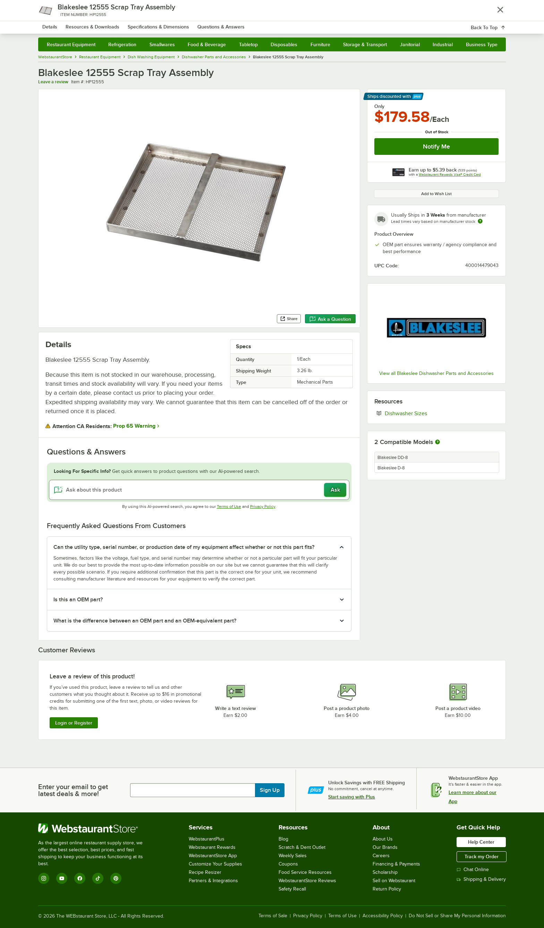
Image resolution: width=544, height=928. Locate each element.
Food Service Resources (305, 872)
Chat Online (473, 869)
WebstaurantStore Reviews (307, 880)
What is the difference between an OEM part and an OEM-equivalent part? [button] (144, 621)
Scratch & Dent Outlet (302, 847)
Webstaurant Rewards (212, 847)
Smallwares (162, 44)
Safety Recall (292, 889)
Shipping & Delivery (481, 879)
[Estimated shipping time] (480, 221)
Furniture (320, 44)
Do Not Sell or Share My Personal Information (457, 915)
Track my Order (482, 856)
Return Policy (387, 889)
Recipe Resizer (205, 872)
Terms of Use (229, 506)
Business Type (482, 44)
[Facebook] (79, 878)
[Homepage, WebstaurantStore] (96, 24)
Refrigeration (122, 44)
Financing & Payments (396, 864)
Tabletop (248, 44)
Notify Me (436, 146)
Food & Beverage (207, 44)
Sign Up (270, 790)
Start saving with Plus (351, 797)
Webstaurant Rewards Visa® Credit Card (450, 174)
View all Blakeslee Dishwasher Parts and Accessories (436, 373)
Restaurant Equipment (71, 44)
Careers (381, 855)
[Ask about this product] (199, 490)
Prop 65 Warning (134, 426)
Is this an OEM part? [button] (78, 599)
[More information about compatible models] (437, 442)
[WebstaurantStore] (95, 828)
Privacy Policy (262, 506)
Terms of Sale (272, 915)
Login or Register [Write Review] (73, 723)
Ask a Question (330, 319)
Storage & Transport (365, 44)
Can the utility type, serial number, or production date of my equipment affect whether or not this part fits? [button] (183, 547)
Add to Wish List (436, 193)
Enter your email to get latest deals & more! (73, 790)
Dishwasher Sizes (427, 413)
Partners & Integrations (213, 880)
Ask (335, 490)
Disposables (284, 44)
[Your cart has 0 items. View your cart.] (495, 24)
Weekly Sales (293, 855)
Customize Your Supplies (215, 864)
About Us (383, 839)
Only (379, 106)
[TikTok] (97, 878)
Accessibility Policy (383, 915)
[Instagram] (43, 878)
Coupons (288, 864)
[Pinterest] (115, 878)
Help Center (481, 842)
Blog (283, 839)
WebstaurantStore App (213, 855)
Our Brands (385, 847)
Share (289, 318)
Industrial (443, 44)
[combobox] (263, 24)
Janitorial (410, 44)
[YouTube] (61, 878)
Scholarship (385, 872)
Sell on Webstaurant (394, 880)
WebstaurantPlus (206, 839)
